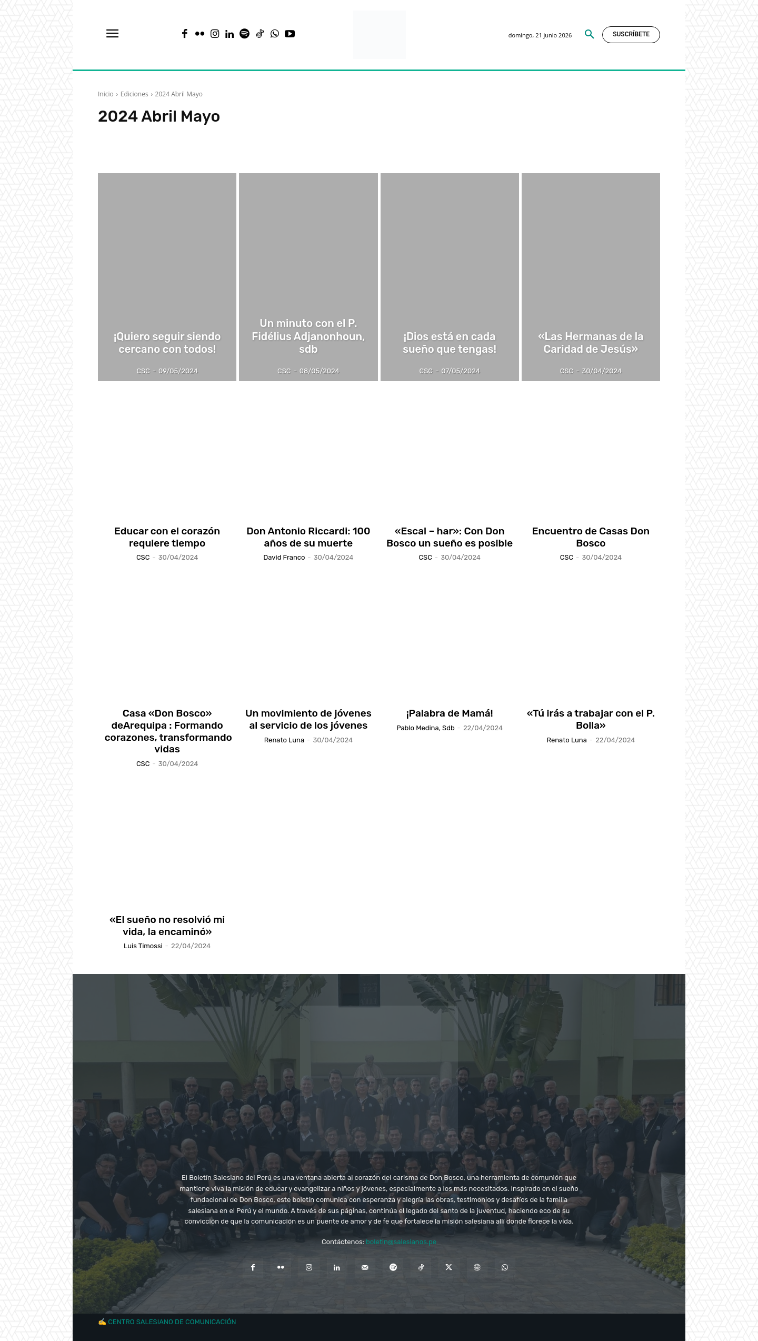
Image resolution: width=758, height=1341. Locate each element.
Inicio (106, 94)
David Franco (284, 557)
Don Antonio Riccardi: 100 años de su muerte (308, 537)
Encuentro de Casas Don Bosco (591, 537)
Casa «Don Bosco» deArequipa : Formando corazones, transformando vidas (167, 731)
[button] (589, 34)
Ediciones (134, 94)
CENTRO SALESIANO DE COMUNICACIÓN (172, 1322)
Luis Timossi (143, 946)
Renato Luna (284, 740)
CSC (142, 557)
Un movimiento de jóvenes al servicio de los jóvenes (308, 719)
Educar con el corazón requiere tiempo (167, 537)
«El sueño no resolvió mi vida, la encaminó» (167, 925)
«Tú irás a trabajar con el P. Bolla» (591, 719)
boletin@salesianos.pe (401, 1242)
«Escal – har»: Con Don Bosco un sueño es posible (449, 537)
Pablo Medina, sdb (425, 728)
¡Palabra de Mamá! (449, 713)
